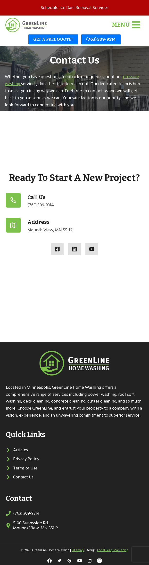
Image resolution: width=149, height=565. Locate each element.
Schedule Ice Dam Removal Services (74, 7)
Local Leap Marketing (112, 550)
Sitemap (78, 550)
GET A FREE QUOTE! (53, 39)
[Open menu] (126, 25)
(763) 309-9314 (101, 39)
